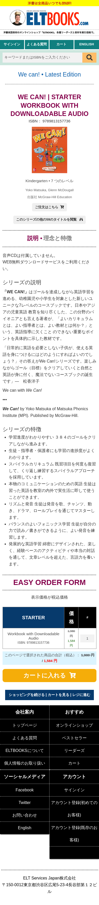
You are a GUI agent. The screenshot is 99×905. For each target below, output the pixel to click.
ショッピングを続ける (27, 695)
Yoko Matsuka (35, 190)
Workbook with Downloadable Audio (33, 638)
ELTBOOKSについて (24, 750)
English (86, 44)
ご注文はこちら (46, 207)
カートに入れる (44, 675)
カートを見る (58, 695)
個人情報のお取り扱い (24, 763)
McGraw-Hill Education (55, 197)
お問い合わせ (24, 815)
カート (61, 44)
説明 (32, 238)
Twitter (24, 802)
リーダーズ (74, 750)
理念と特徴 (57, 238)
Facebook (25, 790)
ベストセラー (74, 738)
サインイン (12, 44)
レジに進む (81, 695)
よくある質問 (37, 44)
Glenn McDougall (61, 190)
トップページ (24, 725)
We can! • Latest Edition (49, 74)
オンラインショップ (74, 725)
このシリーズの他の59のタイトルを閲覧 (46, 219)
